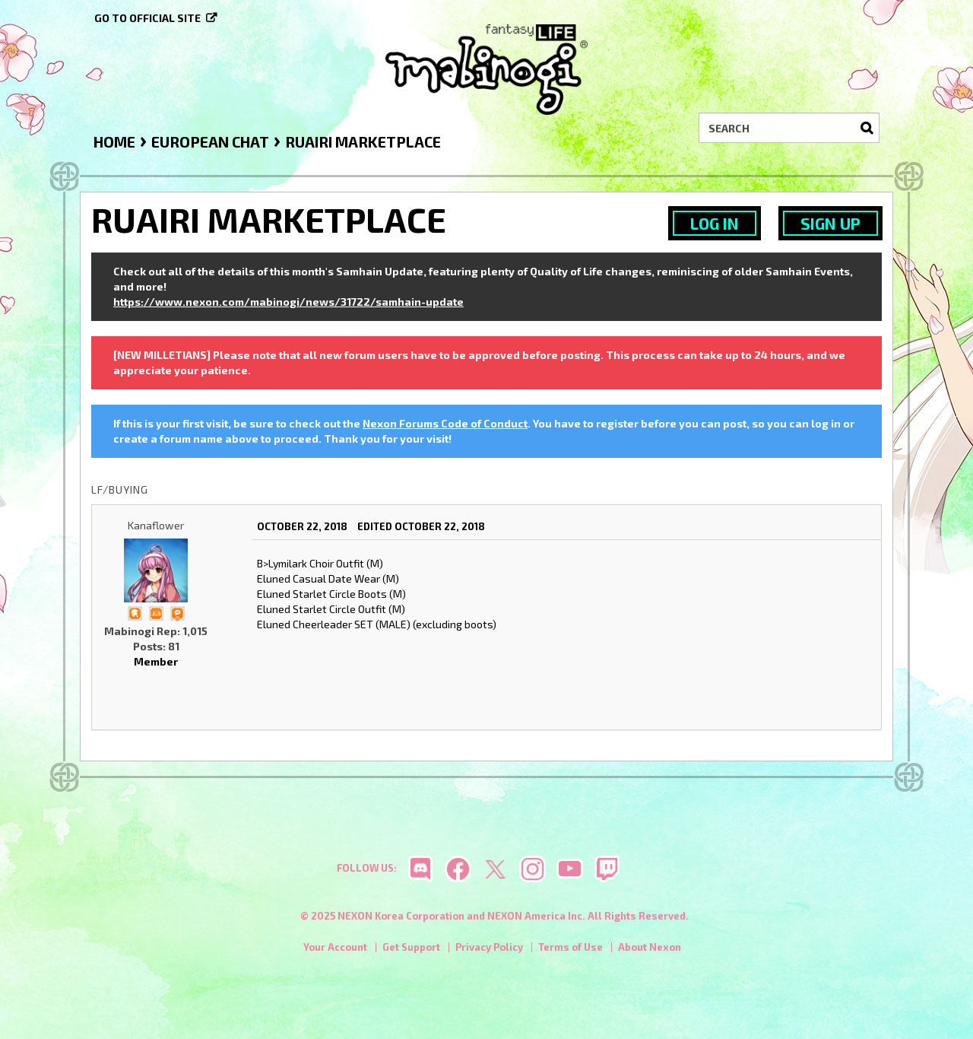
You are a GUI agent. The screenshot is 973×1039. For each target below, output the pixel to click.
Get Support (411, 947)
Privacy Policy (489, 947)
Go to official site (147, 17)
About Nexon (649, 947)
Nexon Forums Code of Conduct (445, 423)
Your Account (335, 947)
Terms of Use (570, 947)
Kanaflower (156, 525)
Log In (714, 223)
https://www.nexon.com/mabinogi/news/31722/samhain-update (288, 301)
